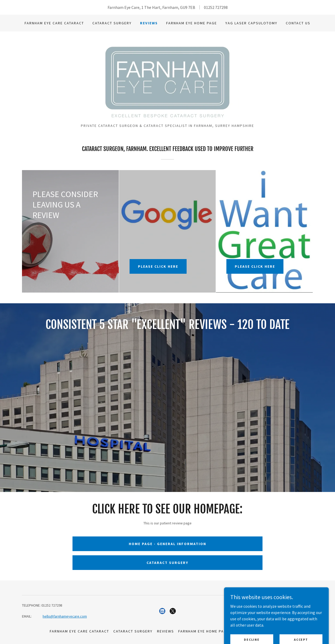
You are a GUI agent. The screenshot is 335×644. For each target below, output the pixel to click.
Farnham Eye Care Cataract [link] (54, 23)
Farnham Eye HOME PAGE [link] (191, 23)
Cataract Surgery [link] (112, 23)
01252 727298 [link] (216, 7)
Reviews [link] (149, 23)
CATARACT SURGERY (167, 562)
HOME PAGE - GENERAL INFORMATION (167, 543)
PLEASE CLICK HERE (158, 266)
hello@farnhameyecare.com (65, 616)
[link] (167, 79)
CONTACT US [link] (298, 23)
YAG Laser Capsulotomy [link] (251, 23)
